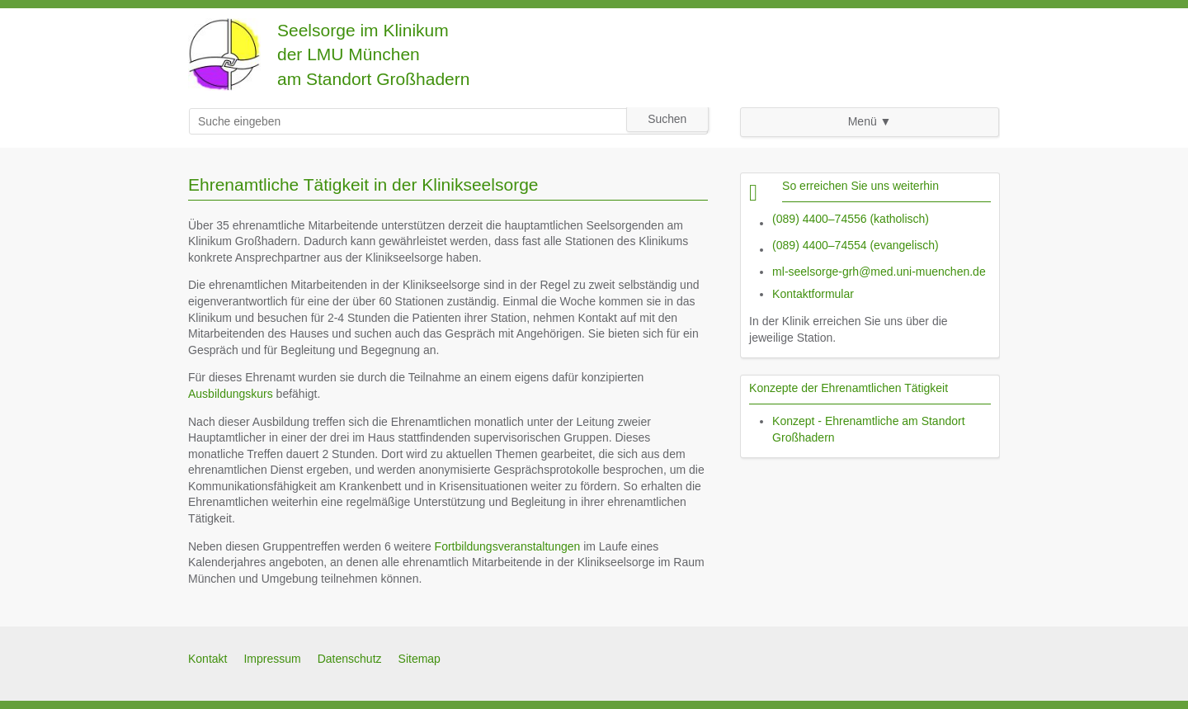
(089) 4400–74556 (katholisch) (850, 218)
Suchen (667, 118)
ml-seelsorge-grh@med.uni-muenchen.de (879, 271)
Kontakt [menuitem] (207, 658)
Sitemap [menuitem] (419, 658)
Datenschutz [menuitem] (350, 658)
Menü (862, 121)
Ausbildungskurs (230, 393)
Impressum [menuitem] (271, 658)
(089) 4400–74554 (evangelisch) (855, 245)
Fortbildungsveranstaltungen (508, 546)
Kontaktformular (813, 293)
